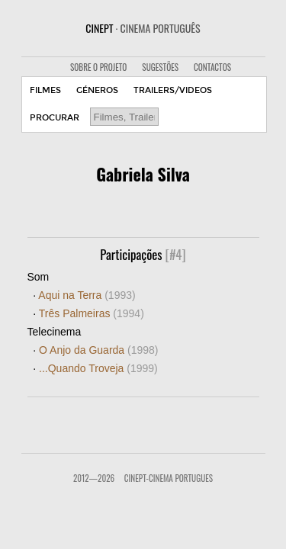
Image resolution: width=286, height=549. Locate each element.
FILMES (45, 90)
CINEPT (142, 28)
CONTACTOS (212, 67)
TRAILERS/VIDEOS (172, 90)
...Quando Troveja (98, 368)
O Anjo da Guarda (98, 350)
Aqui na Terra (86, 295)
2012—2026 (93, 478)
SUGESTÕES (160, 67)
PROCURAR (54, 118)
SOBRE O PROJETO (98, 67)
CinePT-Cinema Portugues (168, 478)
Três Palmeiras (91, 313)
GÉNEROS (97, 90)
